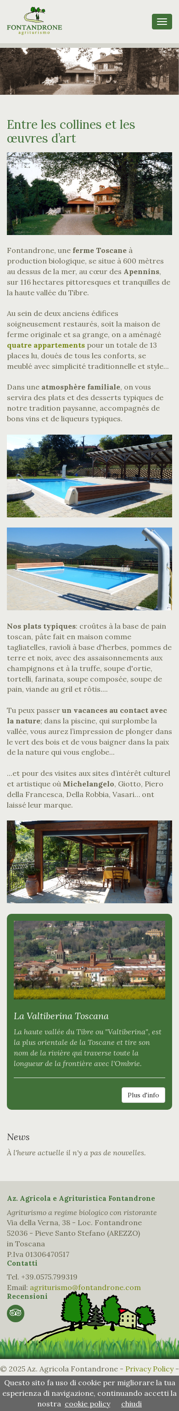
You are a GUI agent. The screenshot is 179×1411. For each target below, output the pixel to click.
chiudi (131, 1403)
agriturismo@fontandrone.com (85, 1287)
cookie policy (87, 1403)
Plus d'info (143, 1095)
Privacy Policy (149, 1368)
